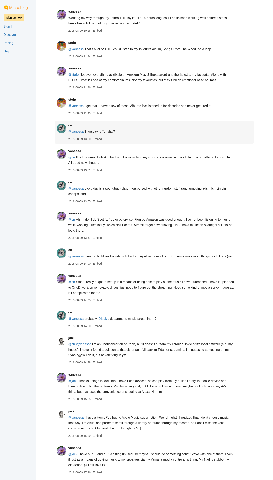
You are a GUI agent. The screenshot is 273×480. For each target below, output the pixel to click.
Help (7, 51)
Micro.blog (18, 7)
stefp (72, 42)
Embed (97, 30)
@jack (102, 318)
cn (70, 125)
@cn (72, 157)
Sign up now (14, 17)
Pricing (8, 43)
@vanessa (76, 49)
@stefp (74, 74)
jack (72, 338)
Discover (10, 34)
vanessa (75, 11)
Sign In (9, 26)
